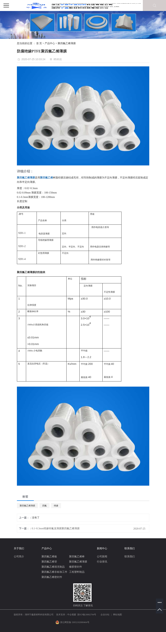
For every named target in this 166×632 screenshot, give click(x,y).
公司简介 (19, 556)
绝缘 (56, 505)
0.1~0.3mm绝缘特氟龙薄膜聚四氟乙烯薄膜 (56, 528)
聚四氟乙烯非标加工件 (54, 572)
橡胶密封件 (75, 566)
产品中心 (50, 43)
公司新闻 (102, 556)
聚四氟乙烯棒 (77, 556)
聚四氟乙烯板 (49, 556)
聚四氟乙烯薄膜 (67, 43)
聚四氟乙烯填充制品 (53, 566)
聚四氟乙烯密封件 (52, 577)
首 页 (39, 43)
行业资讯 (102, 561)
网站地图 (117, 614)
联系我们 (129, 556)
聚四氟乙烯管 (49, 561)
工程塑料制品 (77, 572)
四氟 (44, 505)
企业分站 (105, 614)
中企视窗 (71, 614)
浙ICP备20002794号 (86, 614)
